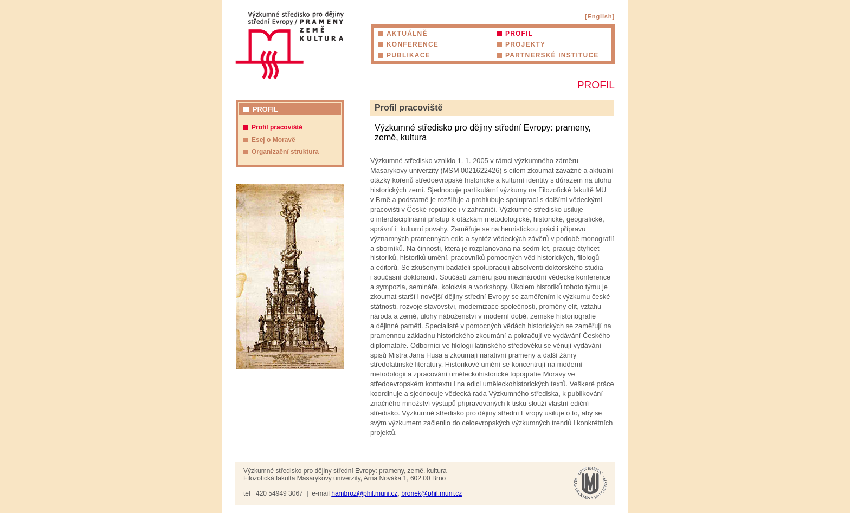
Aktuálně (407, 33)
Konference (413, 44)
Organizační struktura (285, 151)
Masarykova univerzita (590, 483)
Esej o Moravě (273, 140)
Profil (519, 33)
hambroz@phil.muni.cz (364, 493)
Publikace (408, 55)
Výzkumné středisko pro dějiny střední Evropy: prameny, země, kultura (289, 45)
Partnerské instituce (551, 55)
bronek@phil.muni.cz (431, 493)
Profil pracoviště (277, 127)
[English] (600, 16)
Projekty (525, 44)
